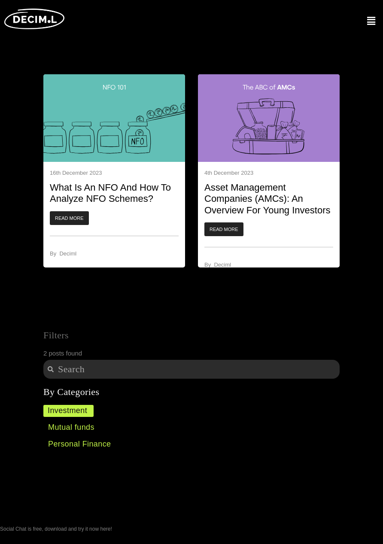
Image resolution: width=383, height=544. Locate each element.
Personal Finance (79, 444)
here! (106, 529)
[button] (69, 218)
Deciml (67, 253)
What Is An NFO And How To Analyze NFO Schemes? (110, 193)
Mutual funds (71, 427)
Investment (67, 410)
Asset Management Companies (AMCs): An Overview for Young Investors (267, 199)
